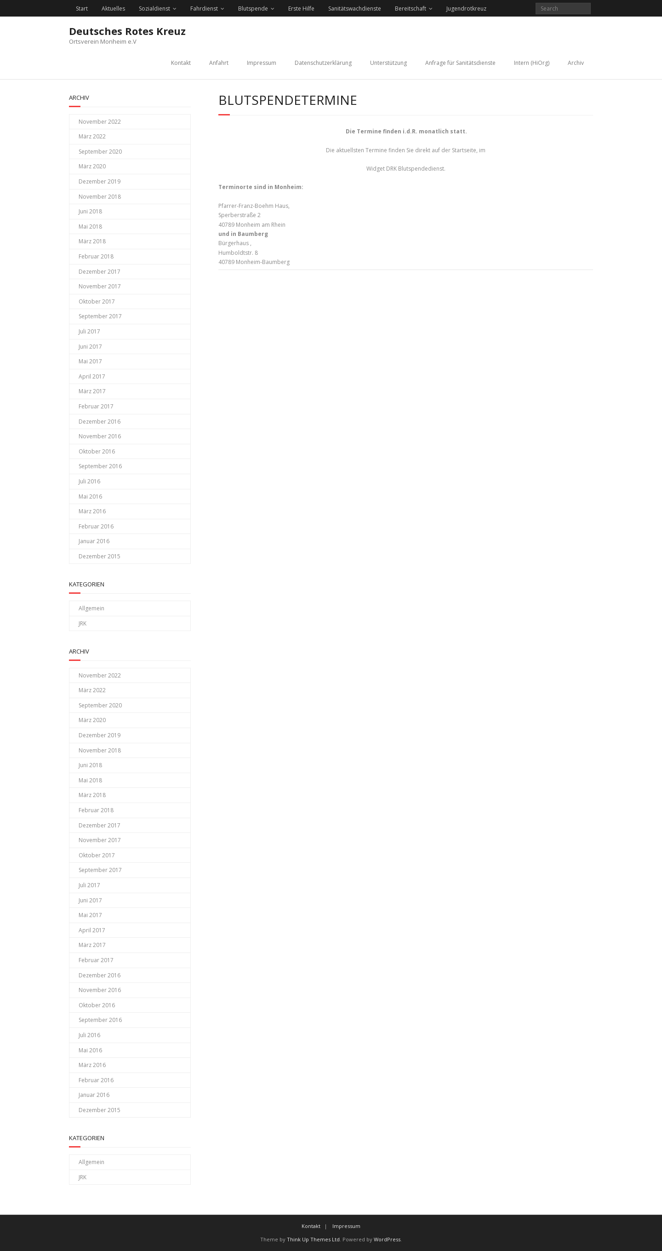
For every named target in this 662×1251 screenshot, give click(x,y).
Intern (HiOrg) (531, 63)
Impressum (261, 63)
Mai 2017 (90, 361)
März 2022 (92, 136)
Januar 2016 (94, 541)
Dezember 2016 (99, 421)
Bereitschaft (410, 8)
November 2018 (100, 197)
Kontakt (181, 63)
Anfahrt (218, 63)
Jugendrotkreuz (466, 8)
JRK (82, 623)
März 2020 (92, 166)
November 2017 (100, 286)
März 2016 (92, 511)
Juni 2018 (90, 211)
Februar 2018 (96, 256)
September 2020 (100, 151)
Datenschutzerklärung (323, 63)
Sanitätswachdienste (354, 8)
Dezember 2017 (99, 271)
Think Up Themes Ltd (313, 1239)
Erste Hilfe (301, 8)
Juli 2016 (89, 481)
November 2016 (100, 436)
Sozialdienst (154, 8)
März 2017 (92, 391)
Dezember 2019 (99, 181)
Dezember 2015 (99, 556)
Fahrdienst (204, 8)
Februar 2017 (96, 406)
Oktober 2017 (97, 301)
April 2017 (92, 376)
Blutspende (253, 8)
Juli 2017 (89, 331)
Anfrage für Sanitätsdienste (460, 63)
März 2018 (92, 241)
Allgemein (91, 608)
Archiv (576, 63)
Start (82, 8)
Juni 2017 (90, 346)
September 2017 (100, 316)
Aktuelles (113, 8)
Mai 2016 (90, 496)
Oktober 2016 (97, 451)
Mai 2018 (90, 226)
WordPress (387, 1239)
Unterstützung (388, 63)
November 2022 (100, 122)
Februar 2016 (96, 526)
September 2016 (100, 466)
